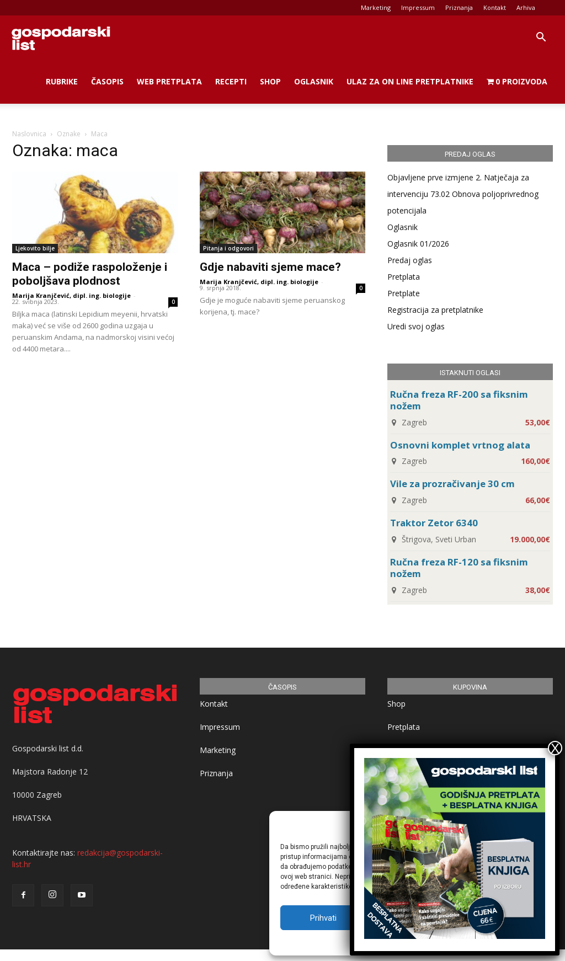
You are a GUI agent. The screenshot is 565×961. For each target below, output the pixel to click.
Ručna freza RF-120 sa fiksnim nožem (459, 568)
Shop (270, 81)
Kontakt (494, 7)
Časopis (107, 81)
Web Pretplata (169, 81)
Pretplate (403, 293)
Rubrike (62, 81)
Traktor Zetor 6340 (434, 522)
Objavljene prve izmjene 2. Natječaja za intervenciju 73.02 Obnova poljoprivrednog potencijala (463, 194)
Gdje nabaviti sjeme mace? (270, 267)
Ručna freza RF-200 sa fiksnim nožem (459, 400)
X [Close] (555, 748)
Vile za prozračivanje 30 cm (452, 483)
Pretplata (403, 276)
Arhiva (525, 7)
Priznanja (459, 7)
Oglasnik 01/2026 (418, 243)
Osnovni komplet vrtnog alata (460, 445)
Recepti (231, 81)
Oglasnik (313, 81)
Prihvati (323, 918)
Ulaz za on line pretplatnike (410, 81)
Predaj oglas (409, 260)
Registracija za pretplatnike (435, 310)
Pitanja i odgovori (228, 248)
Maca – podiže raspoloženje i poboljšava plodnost (89, 273)
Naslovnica (29, 133)
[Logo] (60, 37)
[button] (540, 38)
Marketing (376, 7)
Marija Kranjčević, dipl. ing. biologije (71, 295)
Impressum (418, 7)
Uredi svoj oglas (416, 326)
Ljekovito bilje (35, 248)
